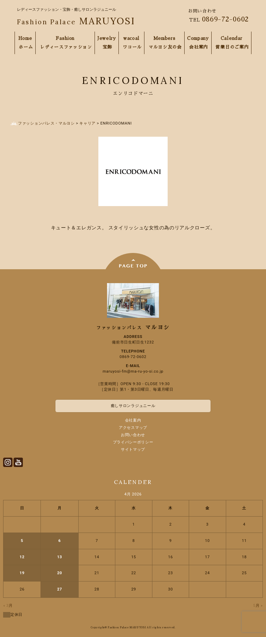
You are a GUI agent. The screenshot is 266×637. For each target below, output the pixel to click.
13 (59, 557)
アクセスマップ (133, 427)
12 (22, 557)
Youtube (18, 462)
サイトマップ (133, 449)
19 (22, 573)
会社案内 (133, 420)
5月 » (258, 605)
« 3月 (8, 605)
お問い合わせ (133, 435)
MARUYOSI (76, 21)
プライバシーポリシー (133, 442)
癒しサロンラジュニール (133, 406)
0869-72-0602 (225, 19)
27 (59, 589)
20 (59, 573)
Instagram (7, 462)
